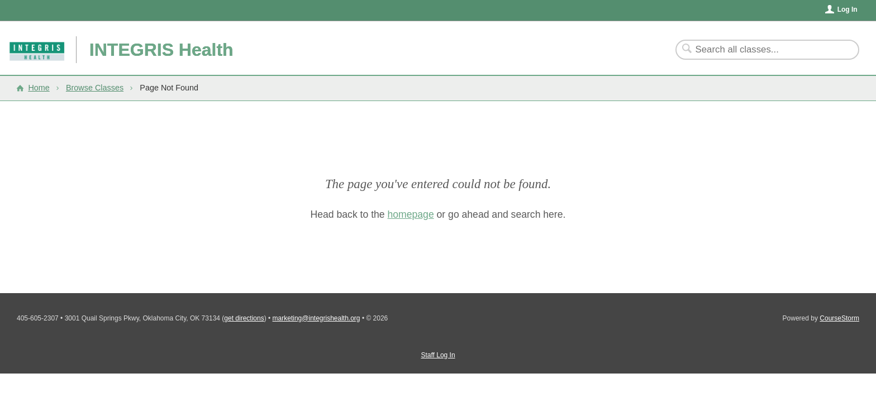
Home (38, 87)
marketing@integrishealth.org (316, 318)
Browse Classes (94, 87)
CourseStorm (839, 318)
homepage (411, 214)
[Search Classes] (761, 50)
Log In (847, 9)
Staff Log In (438, 355)
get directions (244, 318)
